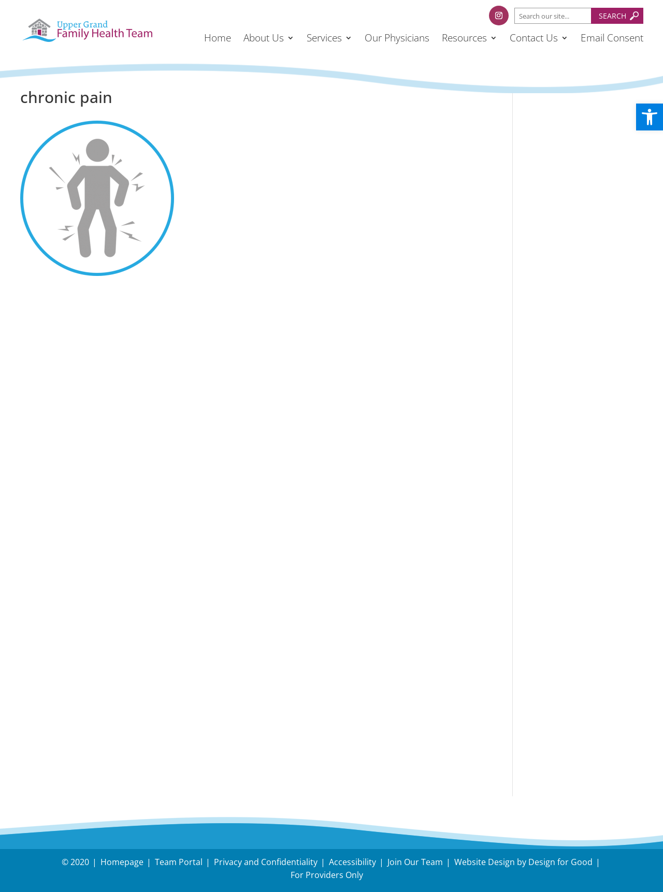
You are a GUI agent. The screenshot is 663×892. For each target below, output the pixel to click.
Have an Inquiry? (569, 668)
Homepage (121, 862)
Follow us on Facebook (582, 349)
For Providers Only (327, 875)
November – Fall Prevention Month (571, 263)
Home (217, 38)
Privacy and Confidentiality (266, 862)
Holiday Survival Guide (582, 236)
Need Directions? (582, 675)
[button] (649, 117)
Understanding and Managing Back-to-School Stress (574, 153)
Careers (547, 713)
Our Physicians (397, 38)
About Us (263, 38)
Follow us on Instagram (584, 374)
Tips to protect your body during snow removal (576, 202)
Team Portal (179, 862)
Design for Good (560, 862)
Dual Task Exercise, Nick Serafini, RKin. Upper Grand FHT (574, 304)
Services (324, 38)
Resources (464, 38)
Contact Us (534, 38)
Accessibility (352, 862)
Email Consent (612, 38)
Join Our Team (415, 862)
